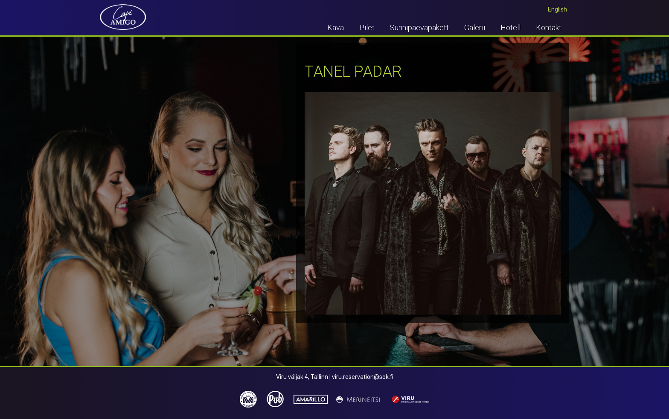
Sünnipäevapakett (419, 27)
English (557, 9)
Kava (335, 27)
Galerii (474, 27)
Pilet (367, 27)
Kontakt (548, 27)
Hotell (510, 27)
